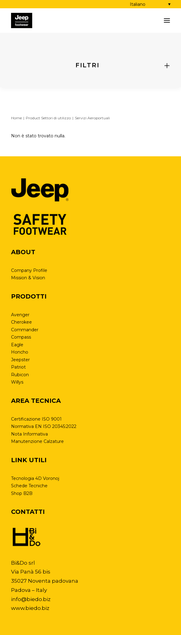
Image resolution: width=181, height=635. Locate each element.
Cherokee (21, 322)
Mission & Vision (28, 277)
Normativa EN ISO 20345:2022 (43, 426)
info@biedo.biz (31, 599)
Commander (24, 329)
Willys (17, 382)
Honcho (19, 352)
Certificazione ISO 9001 (36, 419)
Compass (21, 337)
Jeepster (20, 359)
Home (16, 118)
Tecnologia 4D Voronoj (35, 478)
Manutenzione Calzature (37, 441)
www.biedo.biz (30, 608)
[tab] (90, 65)
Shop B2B (22, 493)
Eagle (17, 344)
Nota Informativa (29, 434)
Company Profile (29, 270)
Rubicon (20, 374)
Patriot (18, 367)
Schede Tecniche (29, 485)
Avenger (20, 315)
